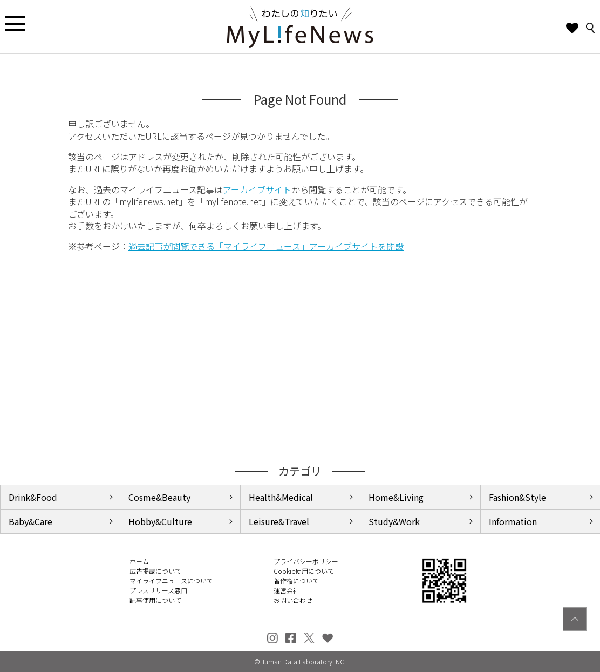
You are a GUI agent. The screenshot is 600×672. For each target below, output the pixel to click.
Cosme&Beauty (159, 497)
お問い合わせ (293, 600)
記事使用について (155, 600)
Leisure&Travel (279, 521)
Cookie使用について (304, 570)
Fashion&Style (517, 497)
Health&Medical (281, 497)
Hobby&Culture (160, 521)
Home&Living (396, 497)
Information (513, 521)
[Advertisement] (300, 358)
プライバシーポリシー (306, 561)
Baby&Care (30, 521)
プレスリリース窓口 (158, 590)
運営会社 (286, 590)
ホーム (139, 561)
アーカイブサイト (257, 189)
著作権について (296, 580)
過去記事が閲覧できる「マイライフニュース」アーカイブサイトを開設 (266, 246)
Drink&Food (33, 497)
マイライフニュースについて (171, 580)
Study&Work (394, 521)
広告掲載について (155, 570)
